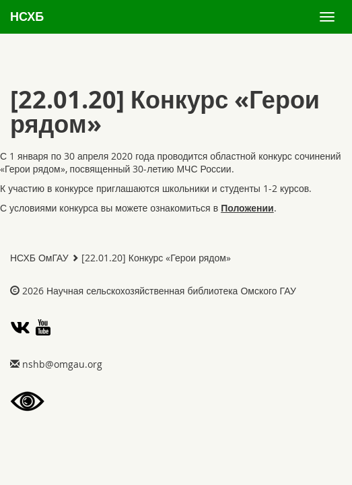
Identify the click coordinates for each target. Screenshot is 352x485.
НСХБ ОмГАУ (39, 257)
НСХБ (27, 16)
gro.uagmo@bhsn (62, 364)
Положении (247, 207)
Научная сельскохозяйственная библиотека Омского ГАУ (171, 290)
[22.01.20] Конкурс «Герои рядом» (156, 257)
